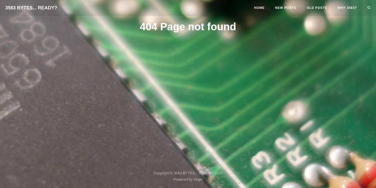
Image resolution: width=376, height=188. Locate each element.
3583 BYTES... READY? (31, 7)
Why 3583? (347, 8)
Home (259, 8)
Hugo (198, 179)
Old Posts (317, 8)
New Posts (285, 8)
